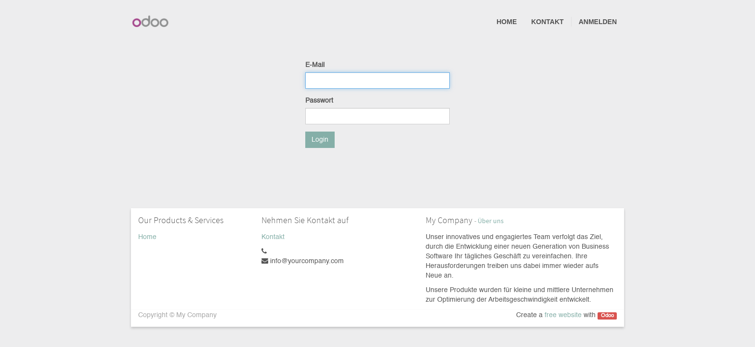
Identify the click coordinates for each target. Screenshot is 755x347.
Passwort (319, 100)
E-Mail (315, 65)
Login (320, 139)
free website (563, 315)
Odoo (607, 315)
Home (147, 237)
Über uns (491, 221)
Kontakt (273, 237)
